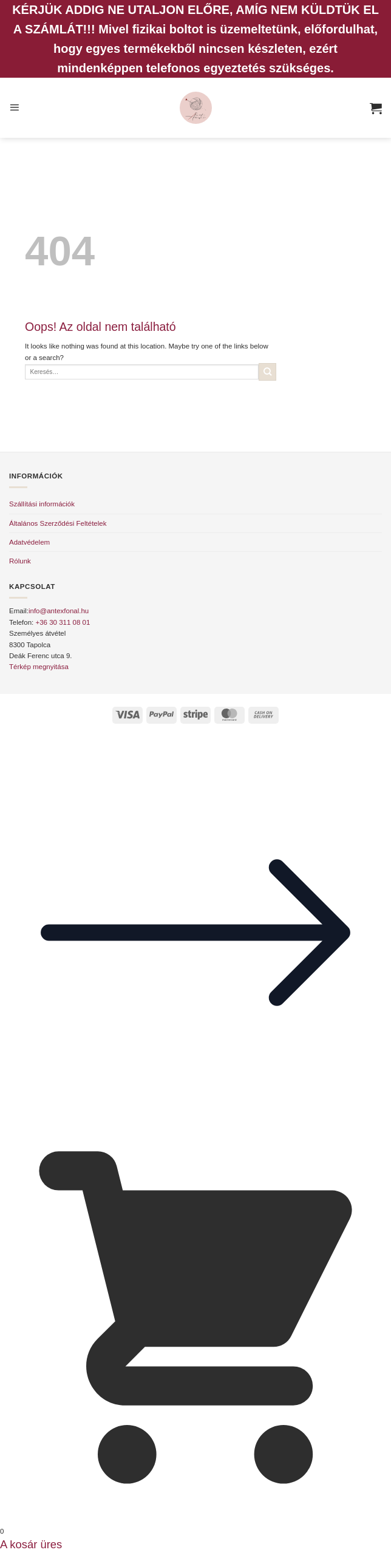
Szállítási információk (42, 504)
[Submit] (267, 372)
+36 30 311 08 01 (62, 622)
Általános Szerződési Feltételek (57, 523)
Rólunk (20, 561)
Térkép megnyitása (39, 666)
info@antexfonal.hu (59, 610)
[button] (14, 107)
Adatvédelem (29, 542)
